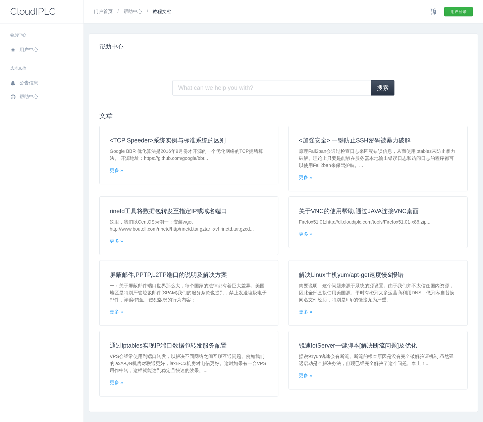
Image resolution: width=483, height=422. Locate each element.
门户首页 (104, 11)
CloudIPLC (33, 11)
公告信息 (24, 82)
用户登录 (458, 11)
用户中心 (24, 49)
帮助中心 (24, 96)
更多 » (116, 170)
